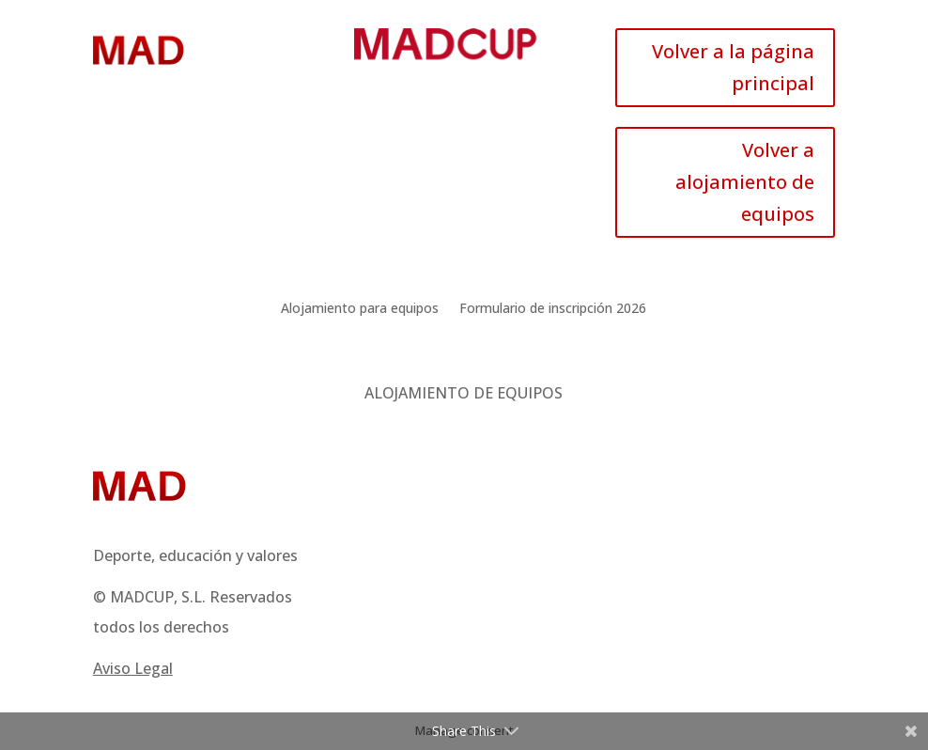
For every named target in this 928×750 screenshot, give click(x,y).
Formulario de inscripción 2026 (552, 309)
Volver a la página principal (733, 67)
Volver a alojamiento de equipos (744, 182)
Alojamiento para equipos (360, 309)
